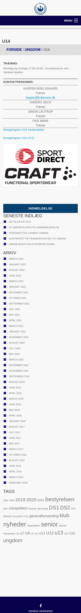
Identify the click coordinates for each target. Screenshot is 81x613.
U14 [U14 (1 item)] (66, 533)
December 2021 (18, 292)
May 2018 (14, 410)
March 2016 (16, 477)
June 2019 (15, 387)
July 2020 (14, 348)
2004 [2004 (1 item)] (5, 500)
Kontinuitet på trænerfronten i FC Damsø (37, 238)
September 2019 (19, 376)
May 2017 (14, 443)
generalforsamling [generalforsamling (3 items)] (44, 516)
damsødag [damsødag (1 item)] (42, 508)
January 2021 (17, 331)
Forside (14, 49)
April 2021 (15, 320)
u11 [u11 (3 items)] (42, 533)
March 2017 (16, 449)
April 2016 (15, 471)
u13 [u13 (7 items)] (59, 532)
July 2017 (14, 432)
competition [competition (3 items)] (18, 508)
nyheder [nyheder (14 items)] (14, 524)
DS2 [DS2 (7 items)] (65, 508)
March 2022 (16, 281)
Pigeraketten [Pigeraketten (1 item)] (33, 525)
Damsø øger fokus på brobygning (32, 244)
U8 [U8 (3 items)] (27, 533)
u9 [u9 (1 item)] (32, 533)
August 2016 (17, 460)
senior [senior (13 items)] (49, 524)
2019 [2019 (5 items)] (20, 499)
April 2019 (15, 393)
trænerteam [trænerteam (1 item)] (9, 533)
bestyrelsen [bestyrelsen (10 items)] (60, 499)
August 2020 (17, 342)
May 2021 (14, 314)
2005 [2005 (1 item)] (11, 500)
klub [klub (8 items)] (64, 515)
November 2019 (18, 370)
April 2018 (15, 415)
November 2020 (18, 337)
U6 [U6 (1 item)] (17, 533)
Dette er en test (20, 221)
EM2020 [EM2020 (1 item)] (7, 516)
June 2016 (15, 466)
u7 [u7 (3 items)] (22, 533)
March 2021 (16, 326)
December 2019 (18, 365)
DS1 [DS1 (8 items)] (54, 508)
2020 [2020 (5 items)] (31, 499)
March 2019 (16, 398)
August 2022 (17, 270)
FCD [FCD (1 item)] (26, 516)
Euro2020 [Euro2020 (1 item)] (18, 516)
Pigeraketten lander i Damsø (28, 233)
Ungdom (32, 49)
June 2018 (15, 404)
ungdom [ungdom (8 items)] (12, 540)
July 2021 (14, 309)
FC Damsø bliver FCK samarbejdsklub (34, 227)
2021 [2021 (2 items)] (40, 500)
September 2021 (19, 303)
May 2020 (14, 354)
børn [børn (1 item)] (5, 508)
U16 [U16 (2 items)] (72, 533)
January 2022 (17, 287)
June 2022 (15, 275)
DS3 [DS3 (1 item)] (73, 508)
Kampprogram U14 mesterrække (23, 129)
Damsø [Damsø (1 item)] (32, 508)
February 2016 (18, 482)
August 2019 (17, 382)
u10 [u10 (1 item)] (36, 533)
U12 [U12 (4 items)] (50, 533)
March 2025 (16, 259)
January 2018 (17, 421)
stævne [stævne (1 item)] (62, 525)
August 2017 (17, 426)
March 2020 (16, 359)
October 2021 (18, 298)
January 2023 (17, 264)
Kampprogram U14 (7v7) (18, 138)
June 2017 (15, 438)
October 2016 (18, 454)
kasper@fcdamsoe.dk (40, 97)
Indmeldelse (40, 208)
